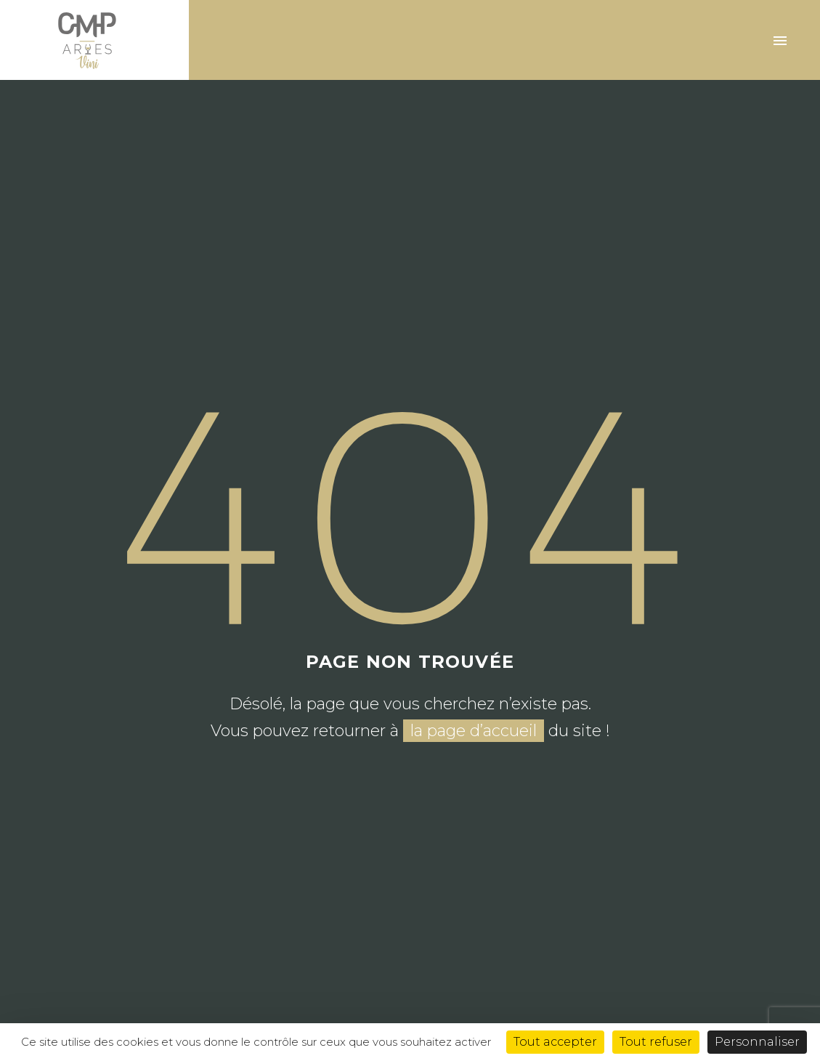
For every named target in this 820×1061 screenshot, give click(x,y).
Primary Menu (780, 40)
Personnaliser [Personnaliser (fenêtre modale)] (757, 1042)
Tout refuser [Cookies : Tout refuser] (656, 1042)
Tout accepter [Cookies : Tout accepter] (555, 1042)
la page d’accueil (473, 731)
